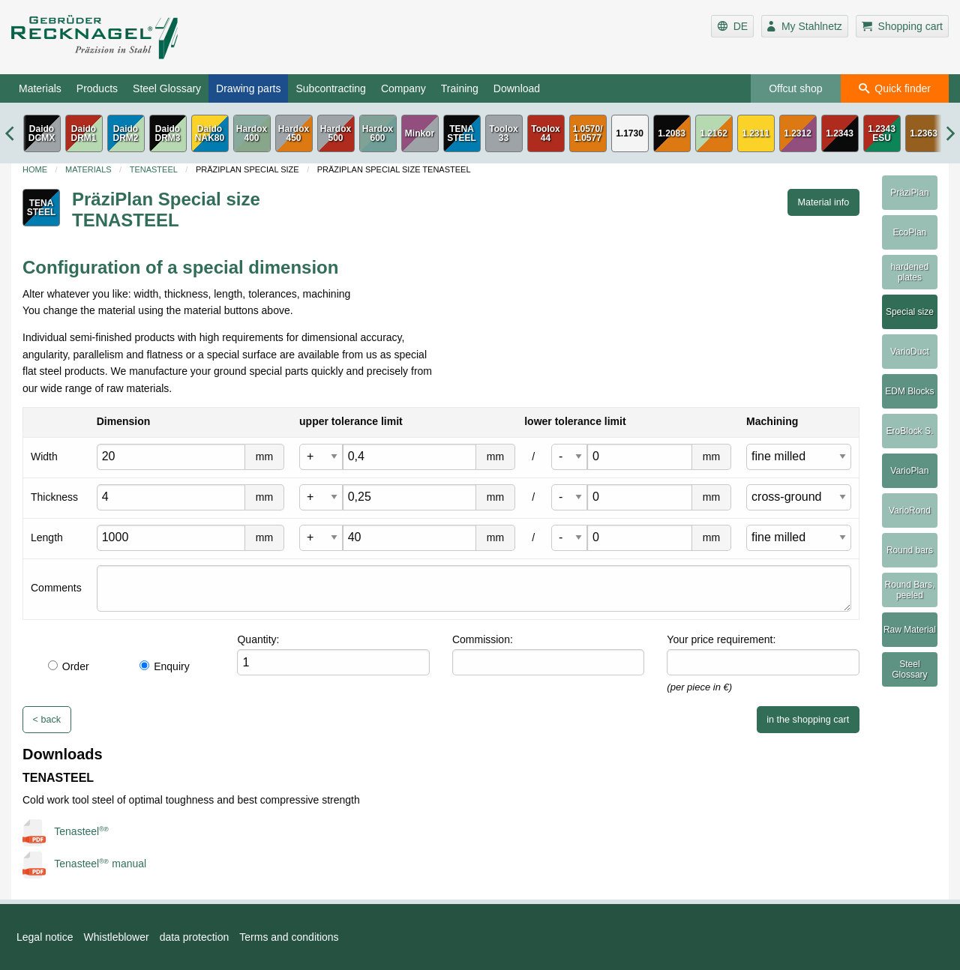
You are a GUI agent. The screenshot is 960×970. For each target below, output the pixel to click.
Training (459, 88)
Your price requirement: (721, 639)
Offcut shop (795, 88)
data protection (195, 937)
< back (47, 719)
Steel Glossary (167, 88)
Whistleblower (116, 937)
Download (517, 88)
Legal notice (45, 937)
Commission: (482, 639)
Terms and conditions (288, 937)
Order (68, 666)
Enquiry (164, 666)
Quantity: (258, 639)
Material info (824, 202)
